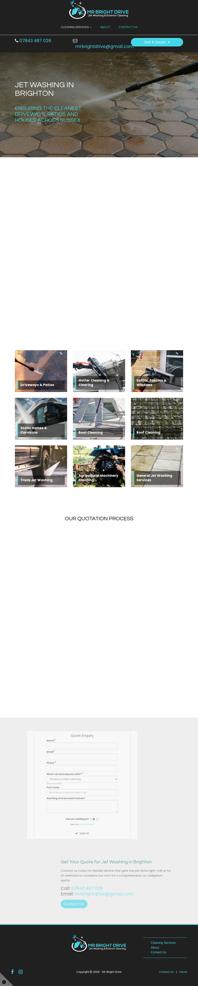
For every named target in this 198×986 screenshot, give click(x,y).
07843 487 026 (33, 41)
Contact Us (128, 27)
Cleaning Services (75, 27)
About (105, 27)
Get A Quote (157, 42)
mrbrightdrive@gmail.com (104, 46)
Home (183, 971)
